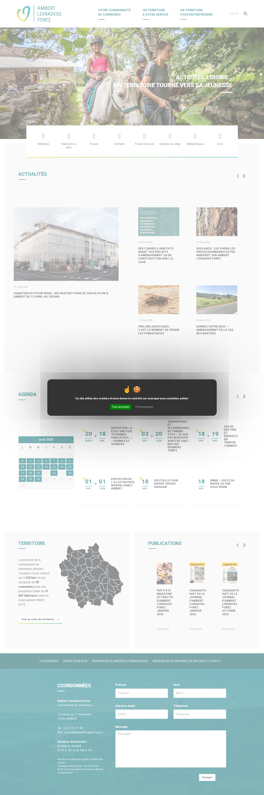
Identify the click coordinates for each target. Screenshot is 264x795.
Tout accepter (120, 407)
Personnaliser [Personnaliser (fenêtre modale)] (144, 407)
